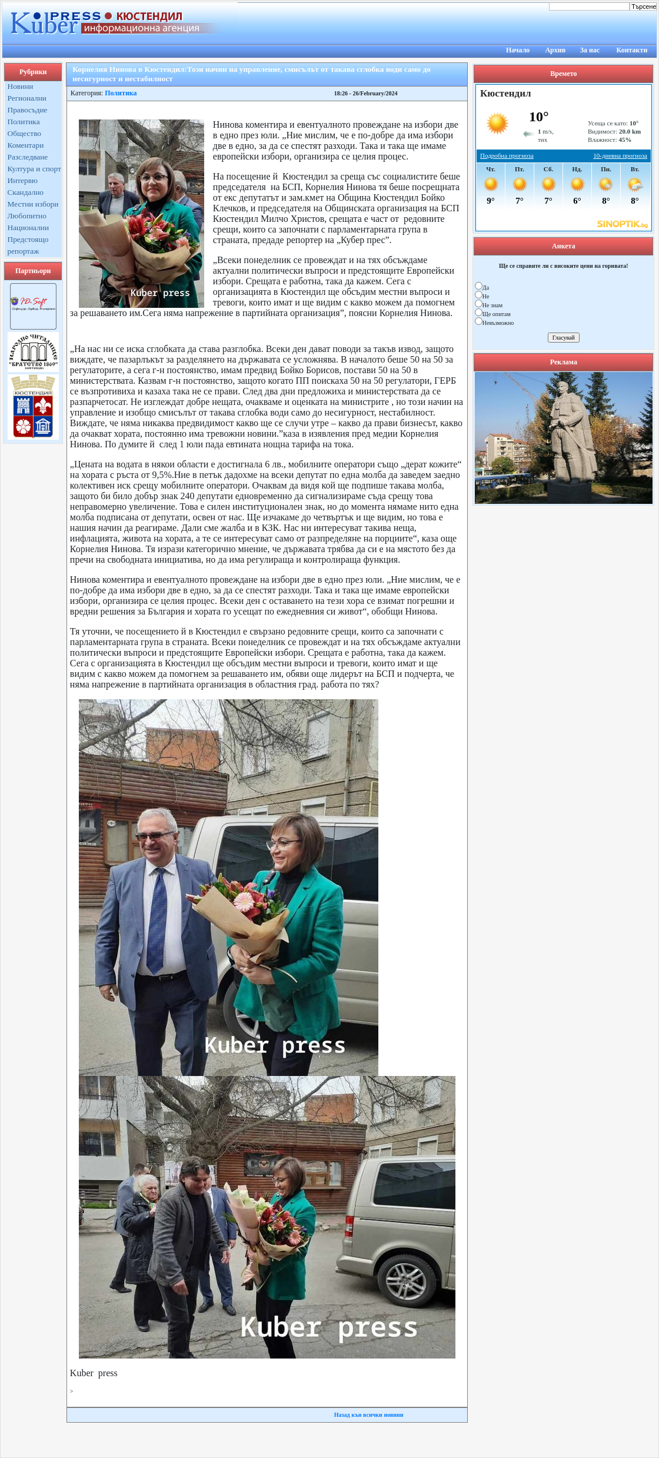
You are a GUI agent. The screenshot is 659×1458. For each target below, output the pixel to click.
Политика (24, 121)
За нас (590, 50)
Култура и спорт (34, 168)
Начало (518, 50)
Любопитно (27, 215)
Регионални (27, 98)
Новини (21, 86)
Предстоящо (28, 239)
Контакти (632, 50)
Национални (28, 227)
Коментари (26, 145)
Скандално (26, 192)
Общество (25, 133)
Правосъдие (28, 109)
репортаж (23, 251)
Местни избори (33, 204)
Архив (555, 50)
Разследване (28, 156)
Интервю (23, 180)
